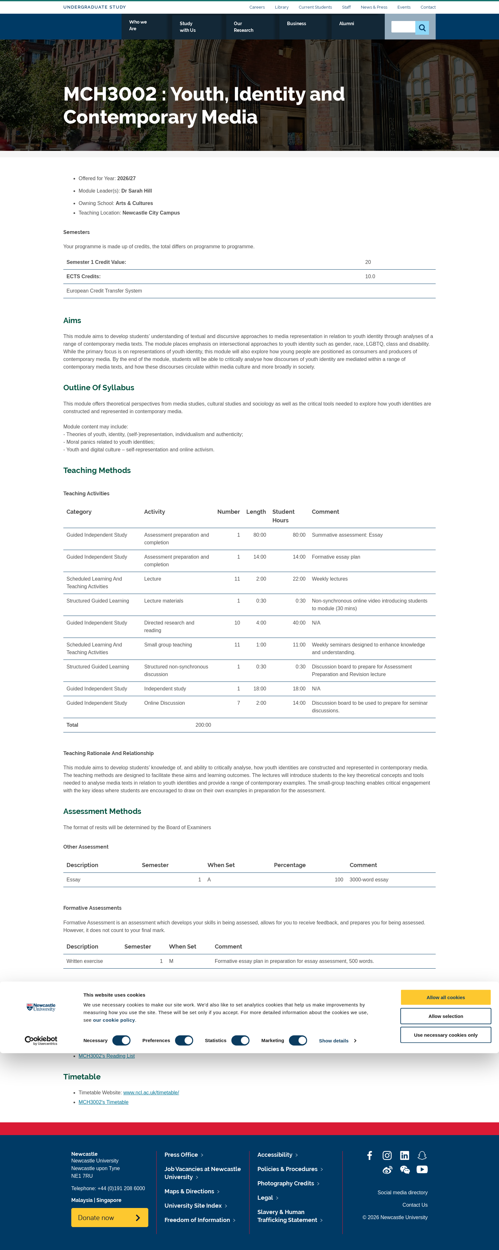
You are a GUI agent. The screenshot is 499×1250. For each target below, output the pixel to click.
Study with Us (254, 31)
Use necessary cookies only (446, 1231)
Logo (92, 29)
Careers (257, 7)
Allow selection (445, 1213)
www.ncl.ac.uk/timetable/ (151, 1092)
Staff (346, 7)
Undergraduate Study (94, 7)
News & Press (374, 7)
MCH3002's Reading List (107, 1056)
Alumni (366, 31)
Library (282, 7)
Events (404, 7)
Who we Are (211, 31)
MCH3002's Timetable (104, 1102)
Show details (334, 1237)
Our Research (298, 31)
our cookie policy (114, 1216)
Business (336, 31)
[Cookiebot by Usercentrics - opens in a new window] (41, 1237)
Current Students (315, 7)
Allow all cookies (446, 1194)
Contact (428, 7)
